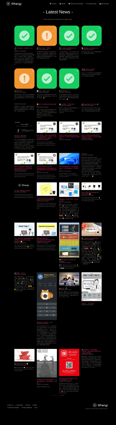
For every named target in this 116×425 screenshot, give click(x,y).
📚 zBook (62, 3)
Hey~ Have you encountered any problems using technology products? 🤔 (24, 240)
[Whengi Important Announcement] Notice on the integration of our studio (45, 240)
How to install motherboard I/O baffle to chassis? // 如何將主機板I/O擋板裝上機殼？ (92, 136)
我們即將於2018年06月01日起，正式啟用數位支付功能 (68, 379)
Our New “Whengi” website (22, 190)
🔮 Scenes (53, 3)
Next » (63, 395)
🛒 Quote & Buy (91, 3)
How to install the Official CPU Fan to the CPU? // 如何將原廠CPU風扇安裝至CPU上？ (23, 168)
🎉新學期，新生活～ (20, 273)
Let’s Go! (84, 154)
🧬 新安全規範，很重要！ (44, 48)
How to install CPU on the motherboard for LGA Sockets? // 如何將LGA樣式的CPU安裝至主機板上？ (46, 169)
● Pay (36, 407)
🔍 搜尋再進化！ (64, 91)
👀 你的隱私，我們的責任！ (67, 104)
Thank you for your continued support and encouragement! (45, 198)
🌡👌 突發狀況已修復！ (89, 69)
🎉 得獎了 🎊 (63, 288)
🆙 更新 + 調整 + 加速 (43, 91)
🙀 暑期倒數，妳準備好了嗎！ (91, 48)
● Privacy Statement (26, 407)
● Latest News (19, 405)
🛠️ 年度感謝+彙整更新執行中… (68, 48)
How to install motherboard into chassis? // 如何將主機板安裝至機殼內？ (69, 136)
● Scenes (27, 405)
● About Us (10, 405)
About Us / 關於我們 (20, 135)
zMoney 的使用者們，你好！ (45, 322)
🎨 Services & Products (75, 3)
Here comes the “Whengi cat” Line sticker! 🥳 (90, 193)
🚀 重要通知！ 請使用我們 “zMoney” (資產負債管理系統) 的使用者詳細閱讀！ (91, 351)
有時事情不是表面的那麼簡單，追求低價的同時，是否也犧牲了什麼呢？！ (47, 381)
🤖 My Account (104, 3)
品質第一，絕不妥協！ (88, 303)
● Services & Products (13, 407)
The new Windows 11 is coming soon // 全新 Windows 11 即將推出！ (68, 168)
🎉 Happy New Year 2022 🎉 (90, 104)
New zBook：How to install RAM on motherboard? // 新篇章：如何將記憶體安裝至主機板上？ (47, 136)
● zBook (35, 405)
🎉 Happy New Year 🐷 (21, 364)
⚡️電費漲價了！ (19, 91)
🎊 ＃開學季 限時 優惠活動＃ (90, 238)
